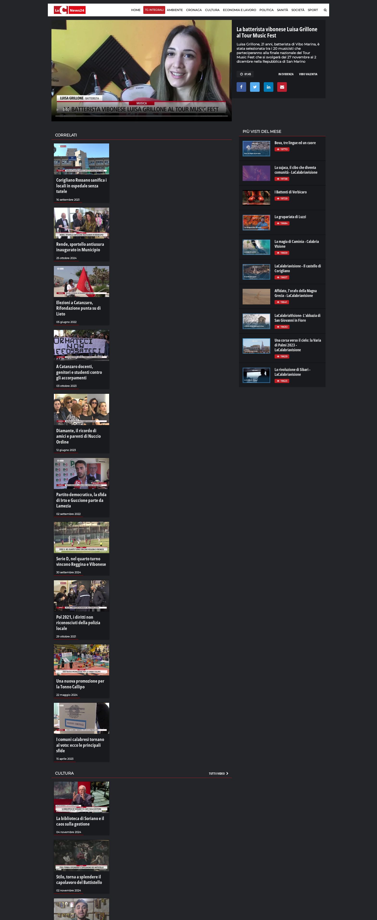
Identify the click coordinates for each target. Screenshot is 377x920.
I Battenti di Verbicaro (291, 192)
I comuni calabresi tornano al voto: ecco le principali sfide (77, 680)
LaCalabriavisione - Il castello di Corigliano (298, 268)
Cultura (212, 10)
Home (135, 10)
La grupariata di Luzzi (290, 216)
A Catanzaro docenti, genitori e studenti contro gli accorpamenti (80, 348)
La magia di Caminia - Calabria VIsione (297, 244)
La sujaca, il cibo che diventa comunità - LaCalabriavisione (296, 170)
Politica (266, 10)
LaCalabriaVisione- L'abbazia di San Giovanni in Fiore (297, 318)
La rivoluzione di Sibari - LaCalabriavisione (292, 372)
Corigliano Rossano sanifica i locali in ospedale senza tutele (78, 182)
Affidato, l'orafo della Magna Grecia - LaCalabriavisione (296, 293)
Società (297, 10)
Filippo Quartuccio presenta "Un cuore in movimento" (80, 861)
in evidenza (286, 74)
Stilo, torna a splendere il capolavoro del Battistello (75, 806)
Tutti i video (219, 704)
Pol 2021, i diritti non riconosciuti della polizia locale (81, 569)
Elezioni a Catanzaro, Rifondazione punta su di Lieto (78, 293)
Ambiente (175, 10)
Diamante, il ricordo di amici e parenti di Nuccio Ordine (78, 403)
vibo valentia (308, 74)
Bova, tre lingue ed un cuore (295, 142)
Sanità (282, 10)
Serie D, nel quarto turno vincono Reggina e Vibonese (80, 514)
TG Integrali (154, 10)
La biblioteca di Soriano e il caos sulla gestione (79, 750)
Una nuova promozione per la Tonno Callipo (78, 625)
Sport (313, 10)
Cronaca (194, 10)
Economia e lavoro (239, 10)
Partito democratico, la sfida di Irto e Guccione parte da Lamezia (80, 459)
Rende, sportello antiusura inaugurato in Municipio (75, 237)
